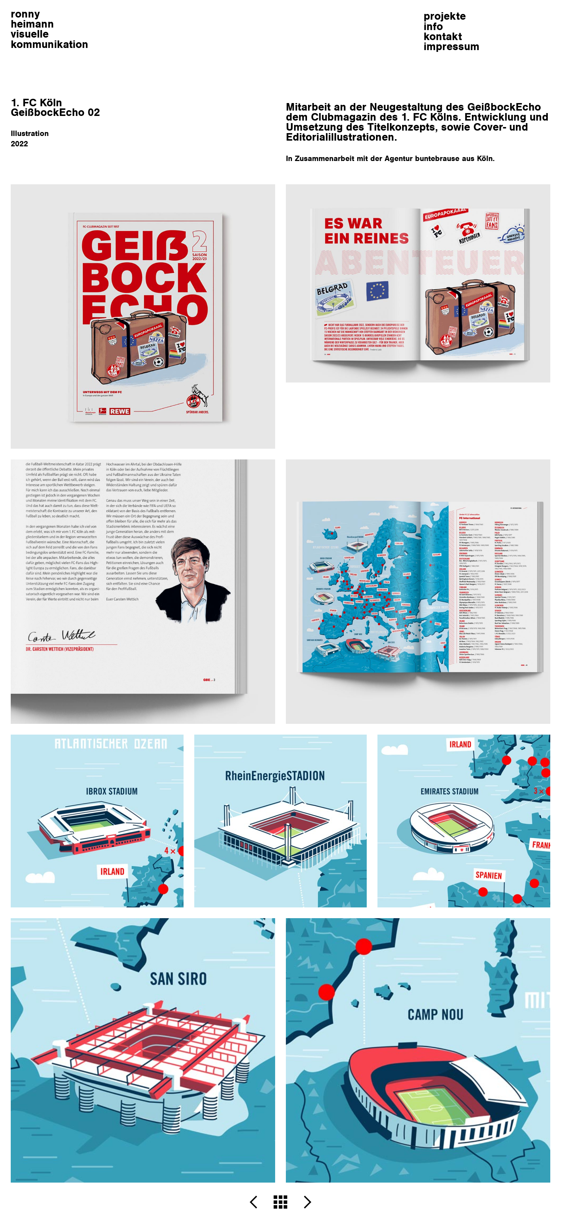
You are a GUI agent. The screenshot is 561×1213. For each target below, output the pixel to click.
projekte (445, 16)
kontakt (443, 36)
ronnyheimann (49, 29)
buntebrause (437, 158)
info (433, 26)
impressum (451, 46)
